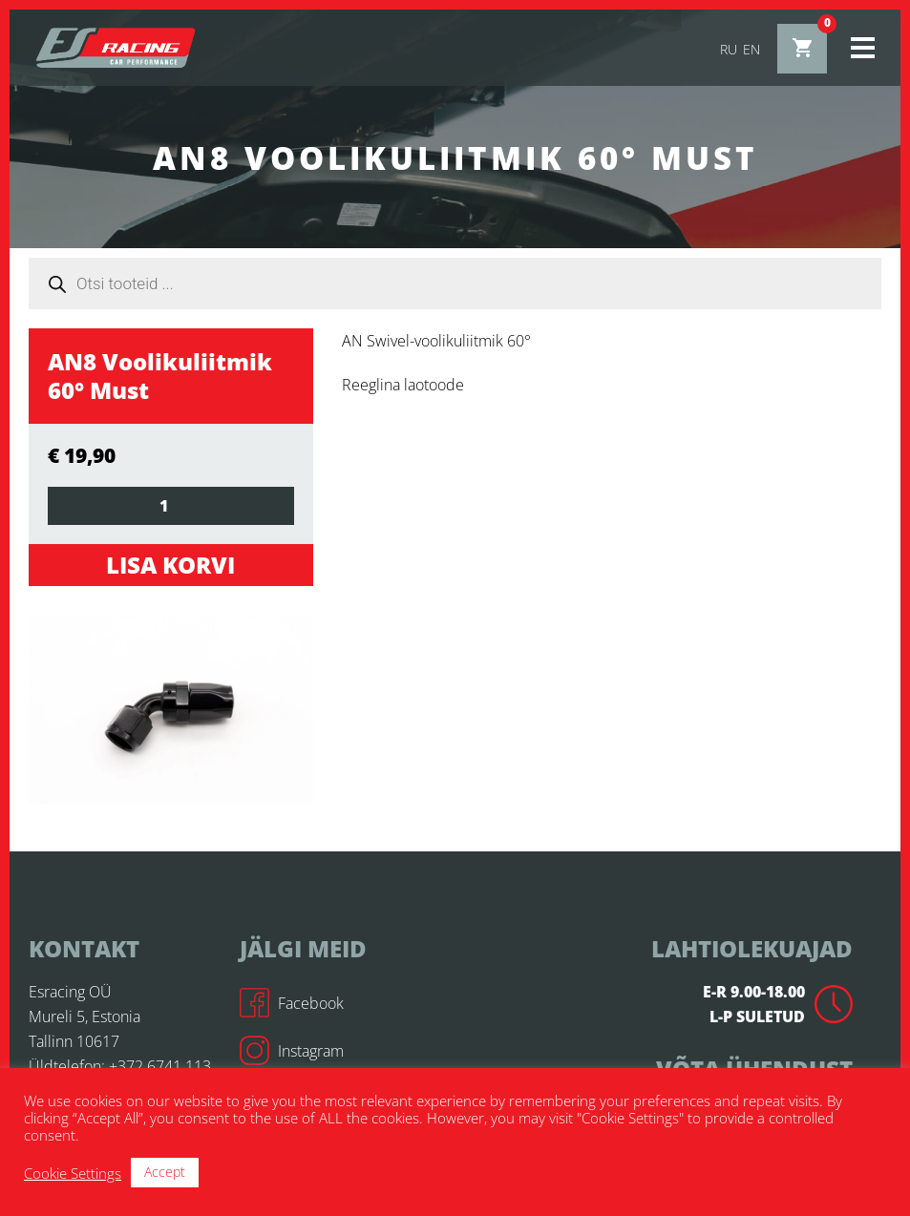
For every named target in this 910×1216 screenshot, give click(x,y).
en (751, 49)
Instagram (292, 1051)
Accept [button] (164, 1172)
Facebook (292, 1003)
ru (728, 49)
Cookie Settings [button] (72, 1173)
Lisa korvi (170, 564)
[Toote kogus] (171, 506)
